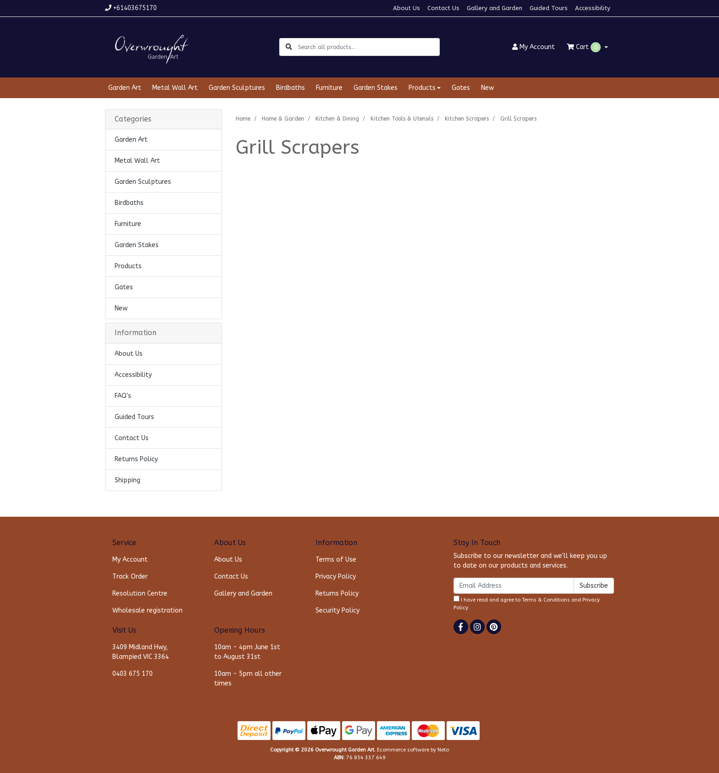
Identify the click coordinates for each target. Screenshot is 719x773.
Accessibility (592, 8)
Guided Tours (549, 8)
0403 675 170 (132, 674)
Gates (461, 88)
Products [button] (422, 88)
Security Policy (337, 610)
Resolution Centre (139, 593)
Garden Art (124, 88)
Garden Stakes (376, 88)
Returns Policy (136, 459)
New (487, 88)
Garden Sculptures (237, 88)
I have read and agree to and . (527, 603)
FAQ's (123, 396)
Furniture (329, 88)
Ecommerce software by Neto (413, 750)
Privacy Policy (335, 576)
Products (128, 266)
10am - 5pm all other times (248, 678)
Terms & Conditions (546, 600)
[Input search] (368, 47)
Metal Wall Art (175, 88)
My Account (130, 559)
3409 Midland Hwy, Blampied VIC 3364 (140, 652)
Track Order (130, 576)
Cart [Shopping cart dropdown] (585, 47)
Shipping (127, 480)
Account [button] (533, 47)
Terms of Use (335, 559)
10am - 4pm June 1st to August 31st (247, 652)
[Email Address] (514, 586)
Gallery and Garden (494, 8)
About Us (406, 8)
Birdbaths (290, 88)
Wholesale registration (147, 610)
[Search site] (289, 47)
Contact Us (443, 8)
